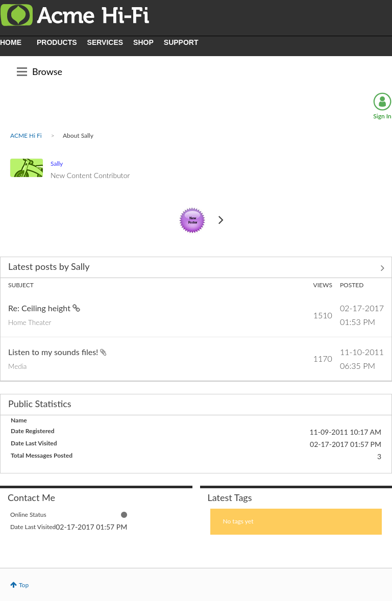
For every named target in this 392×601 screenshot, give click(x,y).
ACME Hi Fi (26, 135)
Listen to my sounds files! (54, 352)
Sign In (382, 116)
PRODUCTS (57, 42)
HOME (10, 42)
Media (17, 366)
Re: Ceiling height (40, 308)
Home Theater (29, 322)
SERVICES (105, 42)
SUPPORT (181, 42)
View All (196, 268)
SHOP (143, 42)
